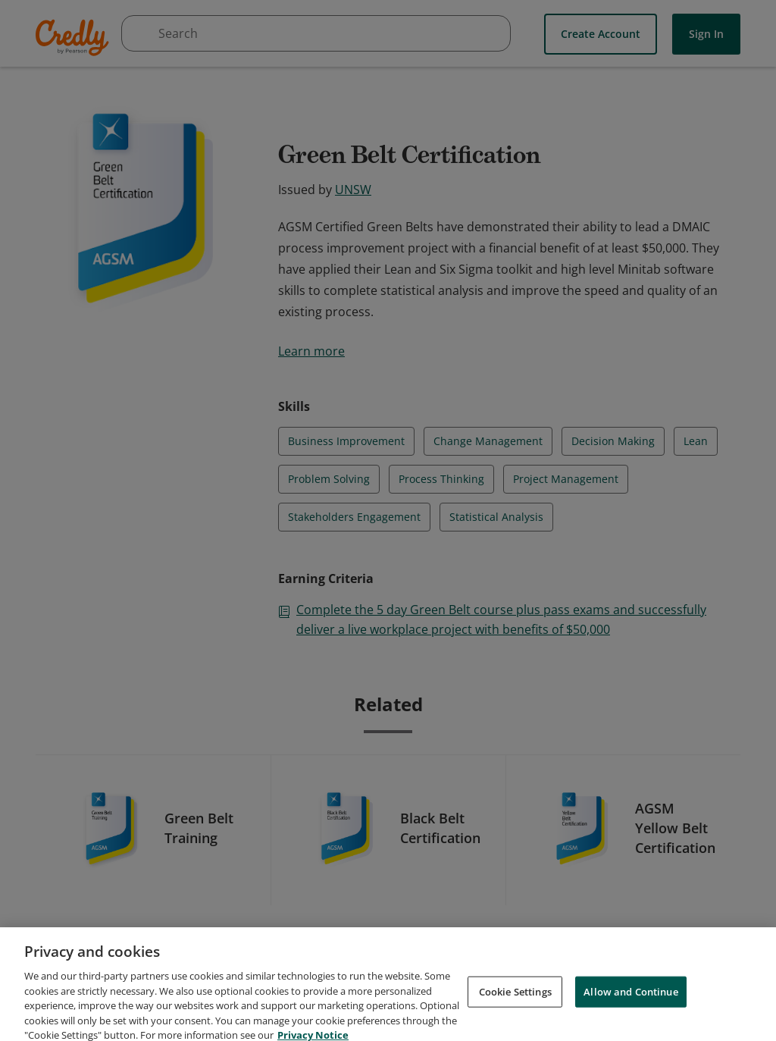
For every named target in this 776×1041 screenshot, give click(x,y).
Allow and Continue (630, 1006)
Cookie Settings (515, 1006)
